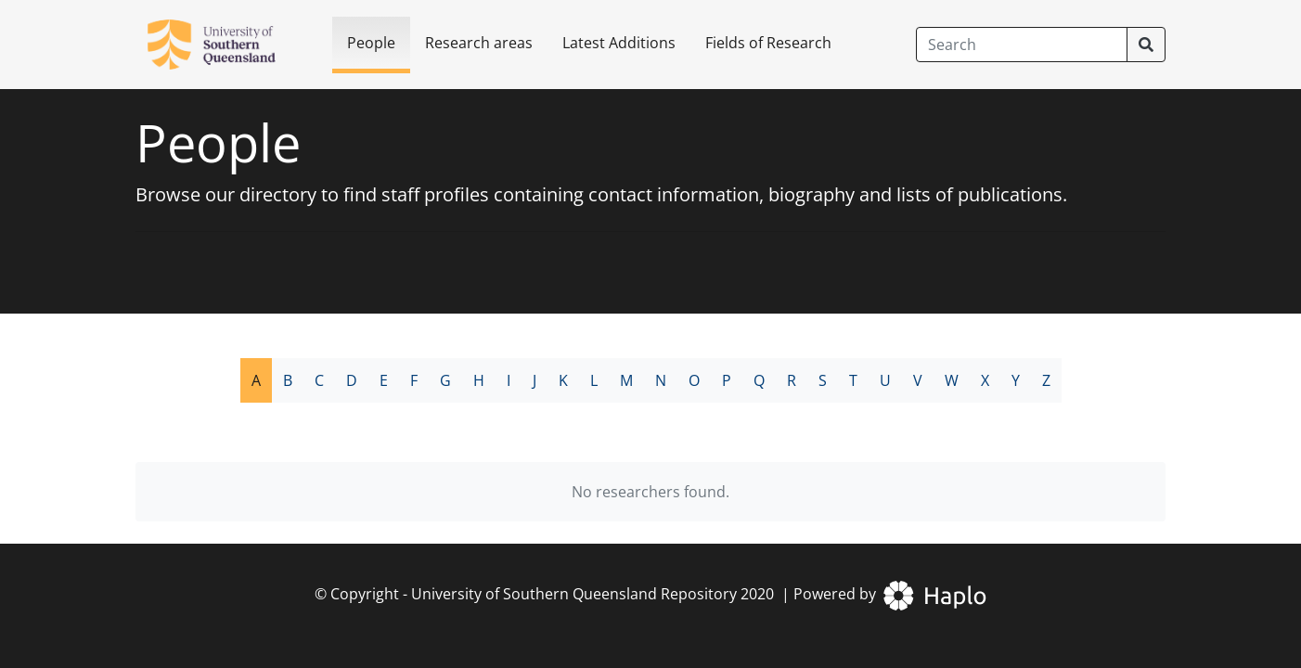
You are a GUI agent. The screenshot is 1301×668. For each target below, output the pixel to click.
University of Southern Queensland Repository (574, 594)
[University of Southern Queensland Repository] (222, 44)
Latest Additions (619, 42)
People (371, 42)
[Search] (1021, 44)
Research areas (479, 42)
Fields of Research (768, 42)
